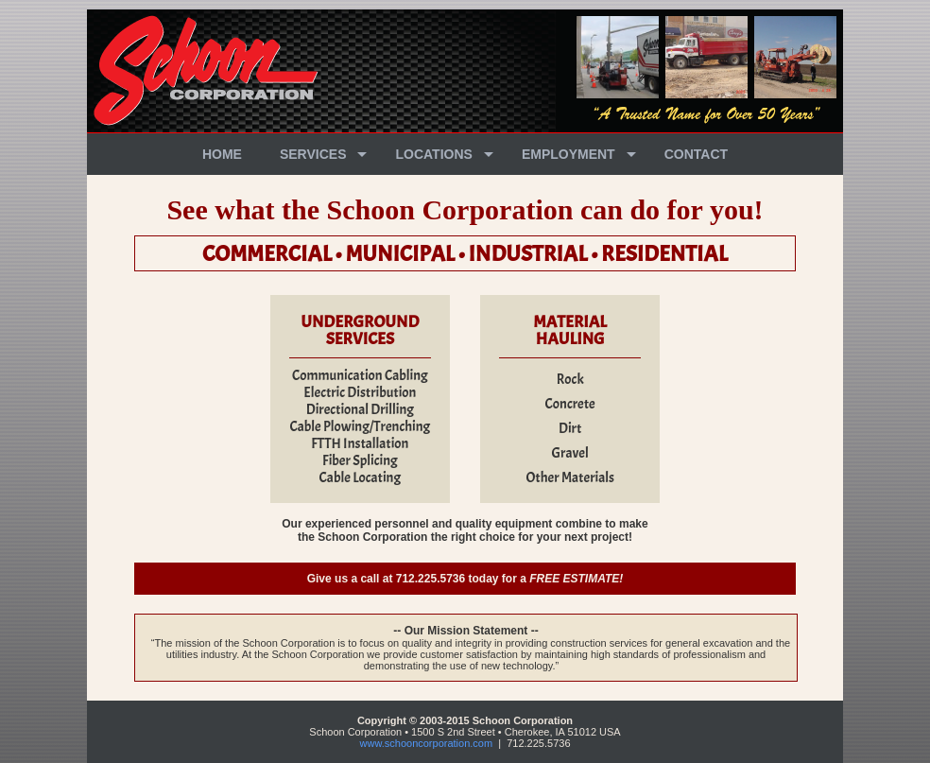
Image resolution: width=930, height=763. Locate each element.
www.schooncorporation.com (426, 743)
